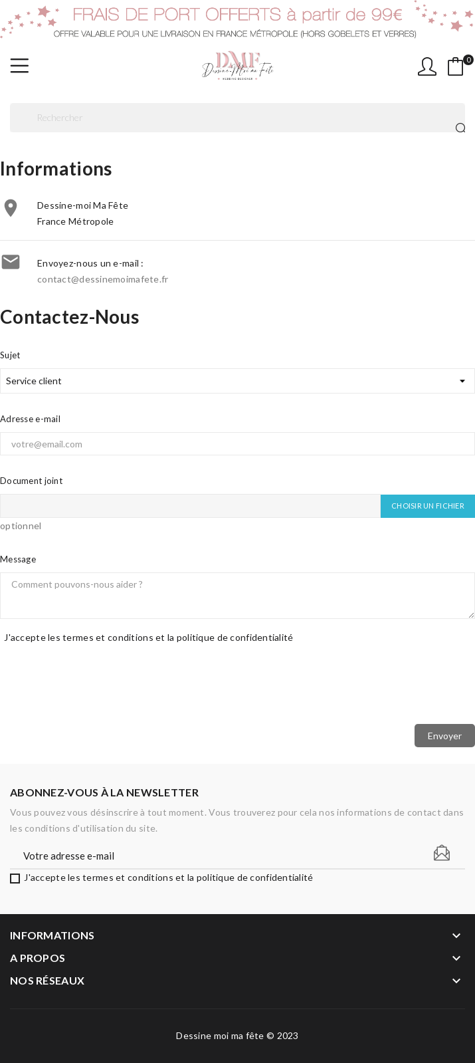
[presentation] (238, 687)
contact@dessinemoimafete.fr (103, 279)
